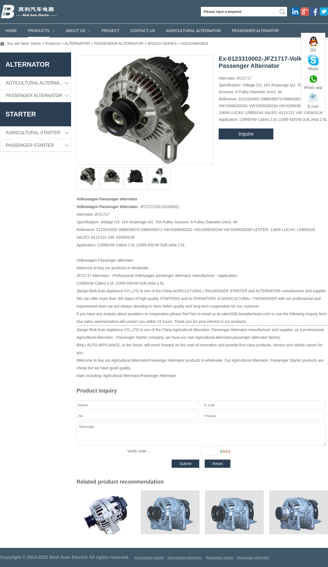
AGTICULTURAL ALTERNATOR (38, 83)
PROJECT (110, 30)
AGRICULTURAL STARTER (38, 133)
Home (11, 30)
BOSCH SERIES (162, 43)
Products (38, 30)
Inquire (245, 134)
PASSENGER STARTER (38, 145)
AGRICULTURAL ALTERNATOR (193, 30)
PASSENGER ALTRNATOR (255, 30)
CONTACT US (142, 30)
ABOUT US (75, 30)
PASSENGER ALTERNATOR (119, 43)
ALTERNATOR (77, 43)
